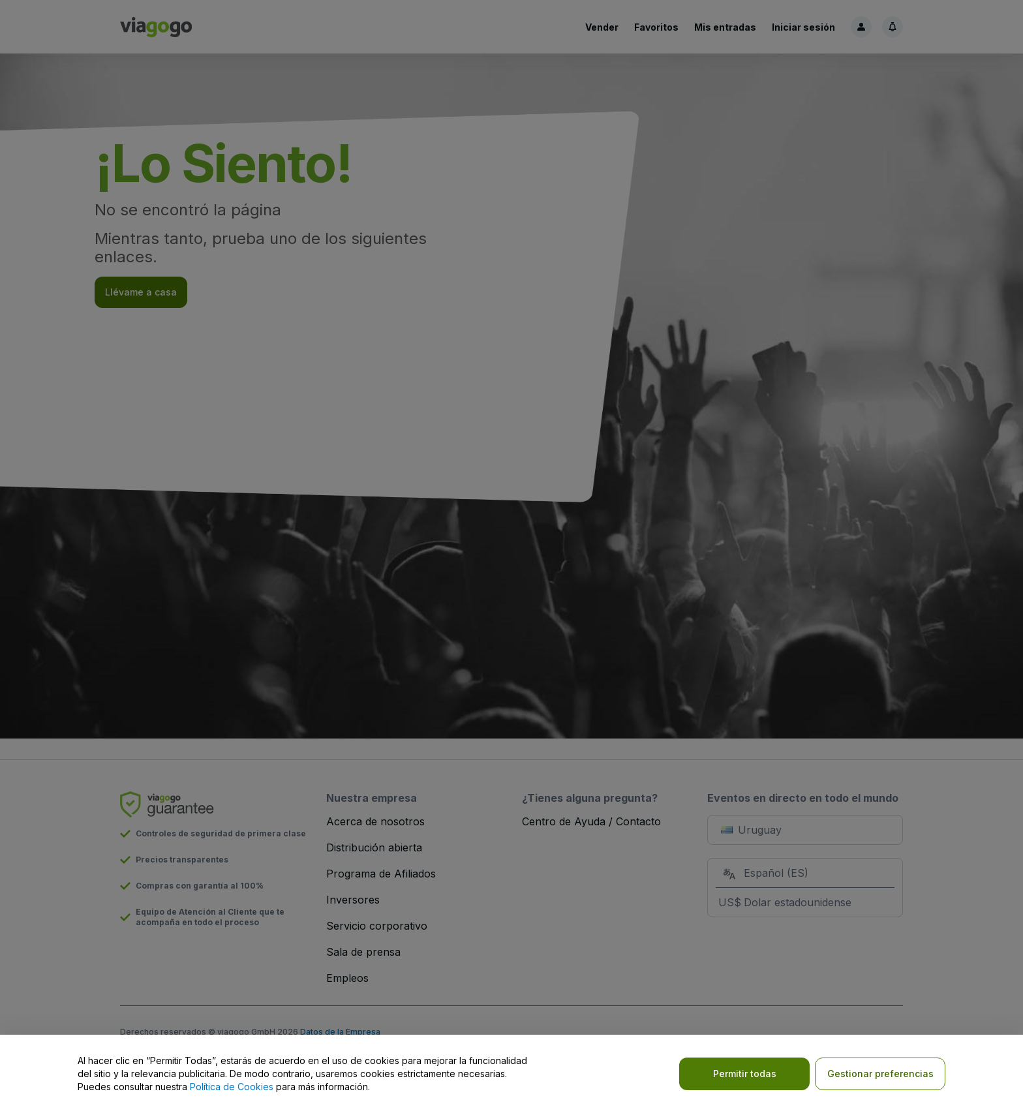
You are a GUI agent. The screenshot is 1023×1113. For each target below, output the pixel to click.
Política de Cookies (231, 1086)
